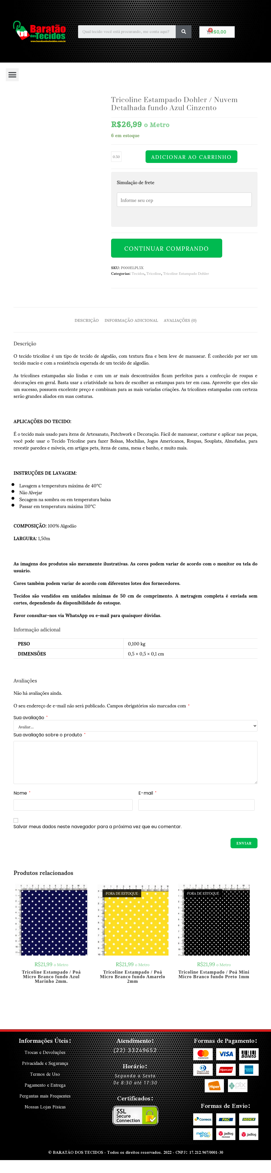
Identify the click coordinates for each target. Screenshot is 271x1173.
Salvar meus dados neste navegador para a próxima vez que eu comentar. (97, 826)
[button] (12, 74)
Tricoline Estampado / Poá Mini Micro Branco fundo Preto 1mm (213, 974)
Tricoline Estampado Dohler (186, 273)
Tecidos (137, 273)
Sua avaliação (30, 717)
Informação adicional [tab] (131, 320)
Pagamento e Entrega (45, 1083)
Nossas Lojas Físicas (45, 1103)
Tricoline (153, 273)
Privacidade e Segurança (45, 1062)
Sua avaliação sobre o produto (49, 735)
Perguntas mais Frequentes (45, 1093)
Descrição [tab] (87, 320)
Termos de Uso (45, 1072)
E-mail (147, 793)
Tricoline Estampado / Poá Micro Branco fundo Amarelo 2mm (132, 977)
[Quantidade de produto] (116, 156)
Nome (21, 793)
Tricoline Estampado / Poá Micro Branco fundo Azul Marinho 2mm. (51, 977)
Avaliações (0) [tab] (180, 320)
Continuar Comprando (166, 248)
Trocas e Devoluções (45, 1052)
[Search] (183, 31)
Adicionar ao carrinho (191, 156)
